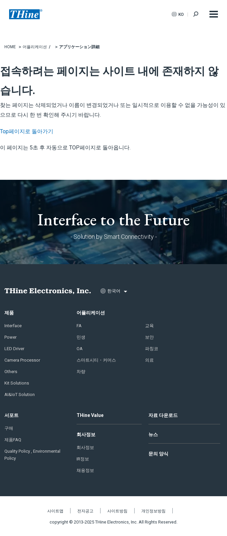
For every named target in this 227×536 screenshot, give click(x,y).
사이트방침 (117, 511)
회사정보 (86, 434)
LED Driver (14, 348)
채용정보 (85, 470)
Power (10, 337)
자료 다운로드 (163, 415)
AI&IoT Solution (19, 394)
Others (10, 371)
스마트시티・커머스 (96, 360)
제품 (9, 312)
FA (79, 325)
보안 (149, 337)
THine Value (90, 415)
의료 (149, 360)
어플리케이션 (91, 312)
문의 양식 (158, 453)
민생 (81, 337)
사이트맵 (55, 511)
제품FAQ (12, 439)
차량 (81, 371)
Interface (13, 325)
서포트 (11, 415)
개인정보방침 (153, 511)
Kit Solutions (16, 383)
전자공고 (85, 511)
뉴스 (153, 434)
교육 (149, 325)
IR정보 (83, 458)
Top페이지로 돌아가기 (26, 131)
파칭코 (151, 348)
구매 (8, 428)
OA (80, 348)
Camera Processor (22, 360)
